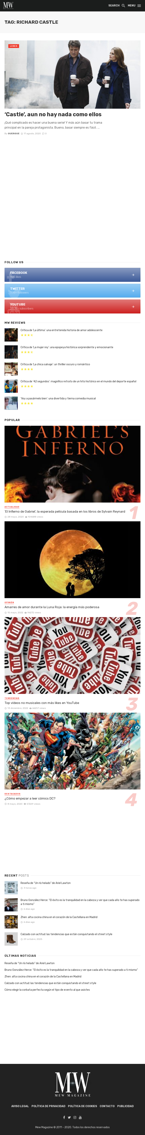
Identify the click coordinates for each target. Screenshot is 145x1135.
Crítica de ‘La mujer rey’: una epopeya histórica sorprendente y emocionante (67, 347)
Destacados (13, 794)
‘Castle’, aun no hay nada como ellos (53, 114)
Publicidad (125, 1106)
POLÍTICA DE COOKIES (82, 1106)
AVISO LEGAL (20, 1106)
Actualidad (12, 507)
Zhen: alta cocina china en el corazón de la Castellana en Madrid (59, 917)
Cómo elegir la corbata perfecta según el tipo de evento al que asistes (47, 989)
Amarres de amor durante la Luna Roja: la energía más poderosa (52, 607)
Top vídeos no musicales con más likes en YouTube (42, 703)
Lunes (14, 46)
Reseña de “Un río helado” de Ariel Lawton (46, 883)
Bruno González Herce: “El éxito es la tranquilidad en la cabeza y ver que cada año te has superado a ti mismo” (80, 902)
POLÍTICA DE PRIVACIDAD (48, 1106)
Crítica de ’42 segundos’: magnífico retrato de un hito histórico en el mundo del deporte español (78, 381)
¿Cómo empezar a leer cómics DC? (30, 798)
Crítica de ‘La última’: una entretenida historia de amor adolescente (62, 330)
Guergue (13, 133)
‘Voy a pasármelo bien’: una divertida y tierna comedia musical (58, 398)
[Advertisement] (72, 226)
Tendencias (12, 698)
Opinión (9, 602)
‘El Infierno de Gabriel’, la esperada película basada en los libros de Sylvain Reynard (65, 511)
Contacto (107, 1106)
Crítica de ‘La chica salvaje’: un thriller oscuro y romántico (55, 364)
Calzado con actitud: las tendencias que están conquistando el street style (66, 934)
